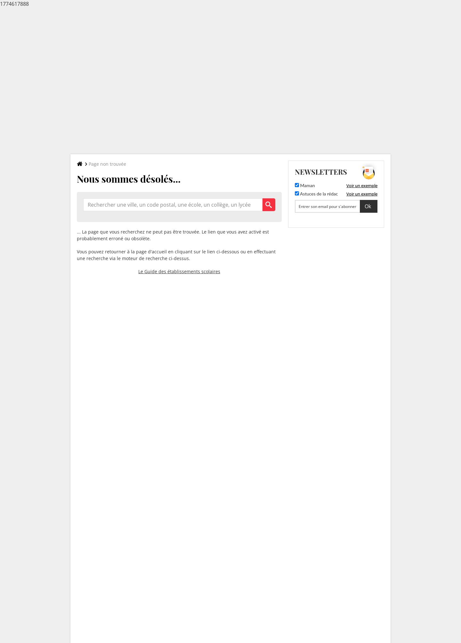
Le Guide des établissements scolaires (179, 271)
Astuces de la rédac (316, 193)
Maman (305, 185)
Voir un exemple (361, 185)
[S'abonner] (336, 206)
